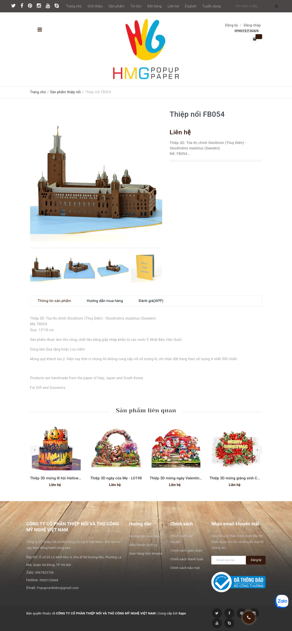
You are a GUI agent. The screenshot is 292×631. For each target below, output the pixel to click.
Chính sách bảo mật (185, 568)
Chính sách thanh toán (186, 559)
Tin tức (135, 6)
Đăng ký (231, 25)
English (190, 6)
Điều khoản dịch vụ (143, 545)
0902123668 (48, 580)
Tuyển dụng (211, 6)
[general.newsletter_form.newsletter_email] (229, 560)
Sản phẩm (117, 6)
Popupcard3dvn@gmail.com (58, 588)
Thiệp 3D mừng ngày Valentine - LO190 (183, 478)
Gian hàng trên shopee (145, 553)
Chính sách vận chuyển (181, 539)
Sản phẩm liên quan (146, 410)
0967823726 (44, 572)
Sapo (182, 613)
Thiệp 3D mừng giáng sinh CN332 (238, 478)
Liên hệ (173, 6)
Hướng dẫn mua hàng (145, 536)
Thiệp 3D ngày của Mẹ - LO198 (116, 478)
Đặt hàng (154, 6)
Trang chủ (74, 6)
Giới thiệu (95, 6)
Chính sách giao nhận (186, 550)
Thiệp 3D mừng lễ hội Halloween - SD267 (64, 478)
